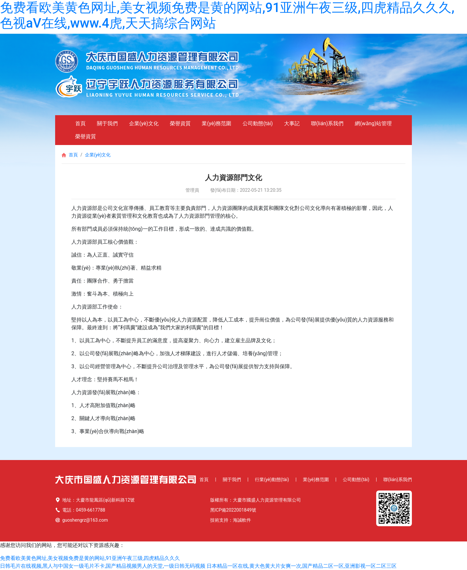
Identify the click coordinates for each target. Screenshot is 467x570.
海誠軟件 (242, 520)
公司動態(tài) (258, 123)
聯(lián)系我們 (327, 123)
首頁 (80, 123)
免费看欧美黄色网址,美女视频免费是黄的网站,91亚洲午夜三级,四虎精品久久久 (90, 558)
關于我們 (107, 123)
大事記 (292, 123)
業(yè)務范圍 (216, 123)
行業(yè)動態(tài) (272, 479)
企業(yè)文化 (144, 123)
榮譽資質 (180, 123)
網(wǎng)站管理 (373, 123)
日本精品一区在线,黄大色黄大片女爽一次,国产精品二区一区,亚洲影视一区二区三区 (301, 566)
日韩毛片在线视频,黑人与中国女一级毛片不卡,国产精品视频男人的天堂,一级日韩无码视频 (102, 566)
